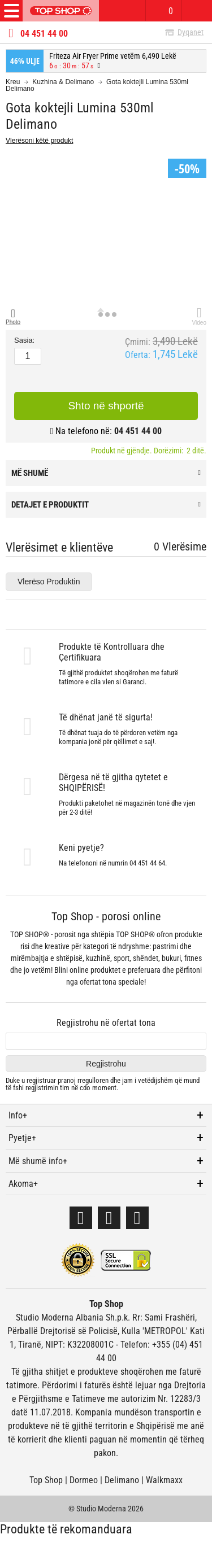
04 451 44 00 (44, 34)
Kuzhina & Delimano (63, 81)
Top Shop (46, 1480)
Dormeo (84, 1480)
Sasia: (24, 340)
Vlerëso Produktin (49, 581)
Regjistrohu (106, 1063)
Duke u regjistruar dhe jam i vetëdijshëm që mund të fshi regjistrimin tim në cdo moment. (103, 1084)
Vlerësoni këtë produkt (39, 141)
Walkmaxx (164, 1480)
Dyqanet (191, 32)
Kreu (13, 81)
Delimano (122, 1480)
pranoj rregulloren (83, 1080)
